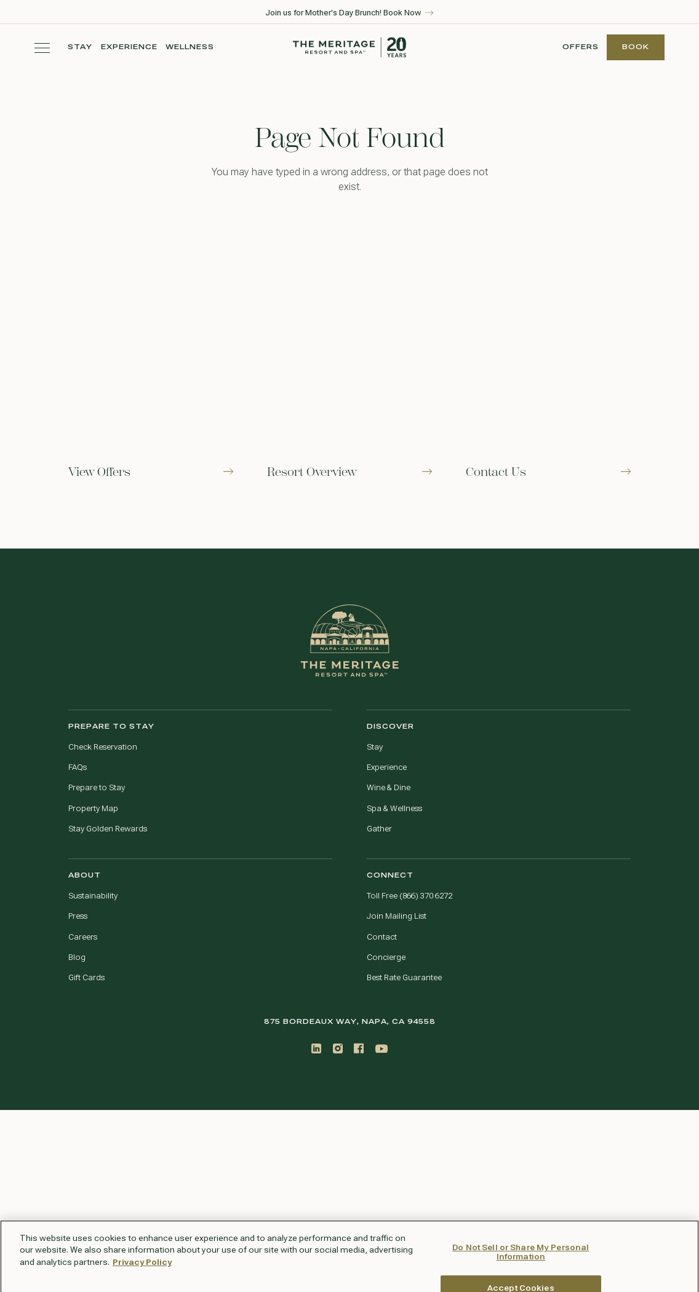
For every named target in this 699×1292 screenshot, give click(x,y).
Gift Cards (86, 977)
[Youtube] (381, 1048)
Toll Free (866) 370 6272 (409, 896)
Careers (82, 937)
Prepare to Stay (96, 787)
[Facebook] (359, 1048)
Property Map (93, 808)
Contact (382, 937)
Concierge (386, 957)
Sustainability (93, 896)
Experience (129, 47)
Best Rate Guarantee (404, 977)
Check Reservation (102, 747)
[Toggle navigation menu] (42, 47)
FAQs (77, 767)
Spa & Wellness (394, 808)
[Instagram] (338, 1048)
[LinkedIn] (316, 1048)
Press (77, 916)
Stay (80, 47)
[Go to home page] (349, 640)
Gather (379, 829)
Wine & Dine (388, 787)
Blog (77, 957)
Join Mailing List (396, 916)
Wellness (190, 47)
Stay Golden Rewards (107, 829)
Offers (580, 47)
